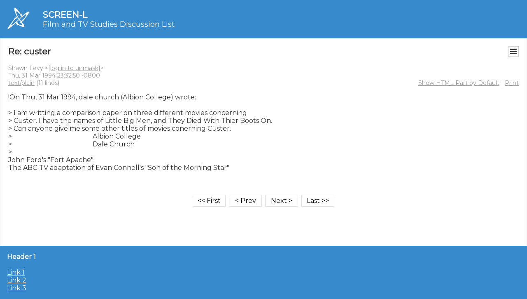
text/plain (21, 83)
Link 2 (16, 280)
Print (512, 83)
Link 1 (16, 272)
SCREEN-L (65, 14)
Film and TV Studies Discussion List (109, 24)
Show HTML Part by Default (458, 83)
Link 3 (16, 288)
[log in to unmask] (74, 68)
